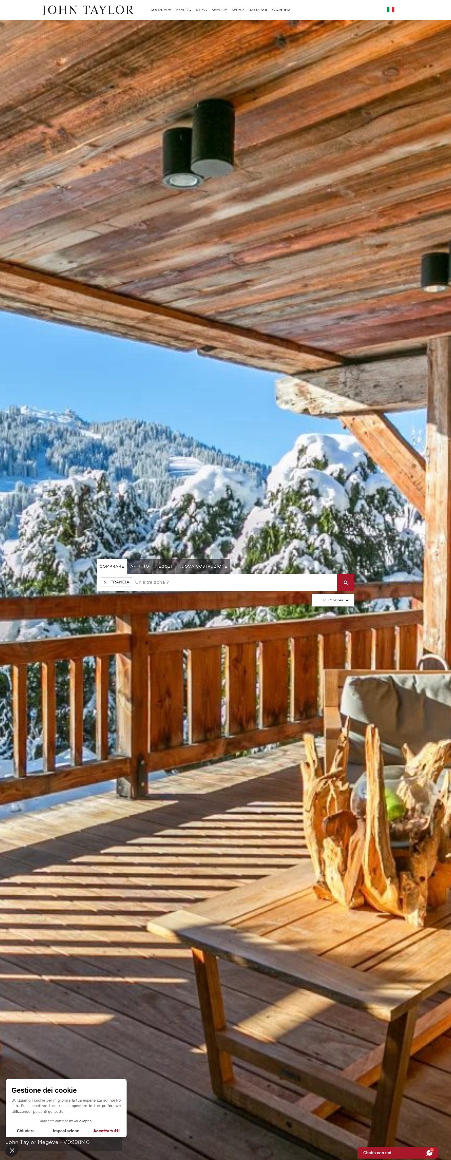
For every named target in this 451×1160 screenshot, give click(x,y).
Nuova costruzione (203, 566)
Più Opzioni (333, 600)
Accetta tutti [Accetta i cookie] (106, 1131)
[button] (12, 1150)
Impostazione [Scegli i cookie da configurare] (66, 1131)
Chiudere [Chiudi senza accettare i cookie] (26, 1131)
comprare (112, 566)
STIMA (201, 10)
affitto (139, 566)
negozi (163, 566)
